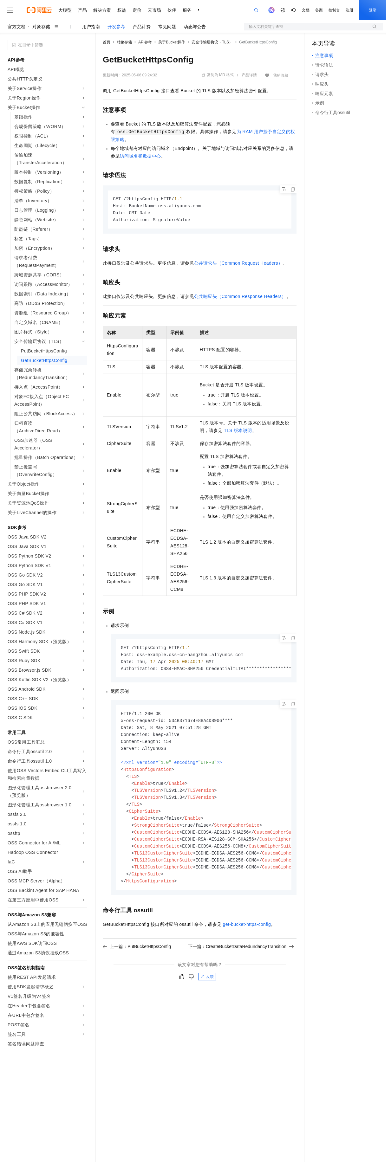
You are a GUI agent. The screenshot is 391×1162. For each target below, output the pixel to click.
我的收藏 (280, 75)
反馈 (207, 987)
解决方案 (102, 10)
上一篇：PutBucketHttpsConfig (137, 956)
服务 (187, 10)
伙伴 (171, 10)
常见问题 (167, 26)
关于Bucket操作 (171, 42)
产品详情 (249, 75)
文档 (306, 10)
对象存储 (41, 26)
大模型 (65, 10)
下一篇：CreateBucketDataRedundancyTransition (241, 956)
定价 (137, 10)
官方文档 (16, 26)
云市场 (154, 10)
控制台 (334, 10)
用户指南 (91, 26)
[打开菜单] (10, 10)
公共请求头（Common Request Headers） (238, 264)
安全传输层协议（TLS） (212, 42)
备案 (319, 10)
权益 (121, 10)
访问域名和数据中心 (140, 155)
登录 (372, 10)
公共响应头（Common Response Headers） (240, 297)
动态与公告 (195, 26)
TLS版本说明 (238, 431)
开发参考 (116, 26)
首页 (106, 42)
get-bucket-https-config (247, 934)
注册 (349, 10)
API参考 (145, 42)
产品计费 (142, 26)
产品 (82, 10)
